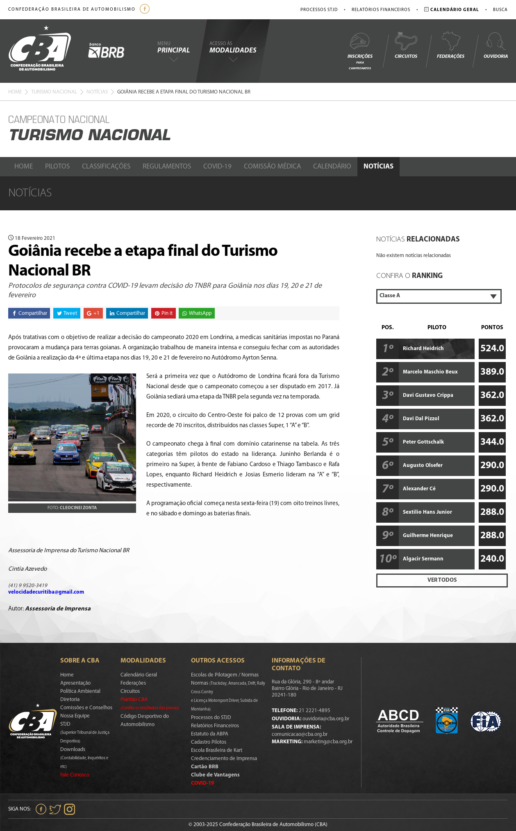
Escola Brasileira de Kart (216, 750)
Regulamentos (167, 166)
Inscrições (360, 50)
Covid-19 (217, 166)
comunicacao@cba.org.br (299, 734)
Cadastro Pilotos (208, 742)
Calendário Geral (138, 675)
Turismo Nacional (54, 92)
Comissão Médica (272, 166)
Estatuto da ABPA (209, 734)
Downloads (84, 758)
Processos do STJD (211, 717)
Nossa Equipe (75, 716)
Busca (500, 10)
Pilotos (57, 166)
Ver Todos (442, 580)
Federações (450, 45)
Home (15, 92)
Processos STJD (319, 10)
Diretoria (70, 699)
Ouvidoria (496, 45)
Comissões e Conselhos (86, 707)
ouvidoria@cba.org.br (325, 719)
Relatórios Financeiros (381, 10)
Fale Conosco (74, 775)
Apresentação (75, 683)
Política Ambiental (80, 691)
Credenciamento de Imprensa (224, 758)
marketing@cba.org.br (328, 741)
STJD (84, 733)
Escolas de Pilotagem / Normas (225, 675)
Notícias (97, 92)
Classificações (106, 166)
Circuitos (406, 45)
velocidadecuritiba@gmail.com (46, 592)
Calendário (332, 166)
